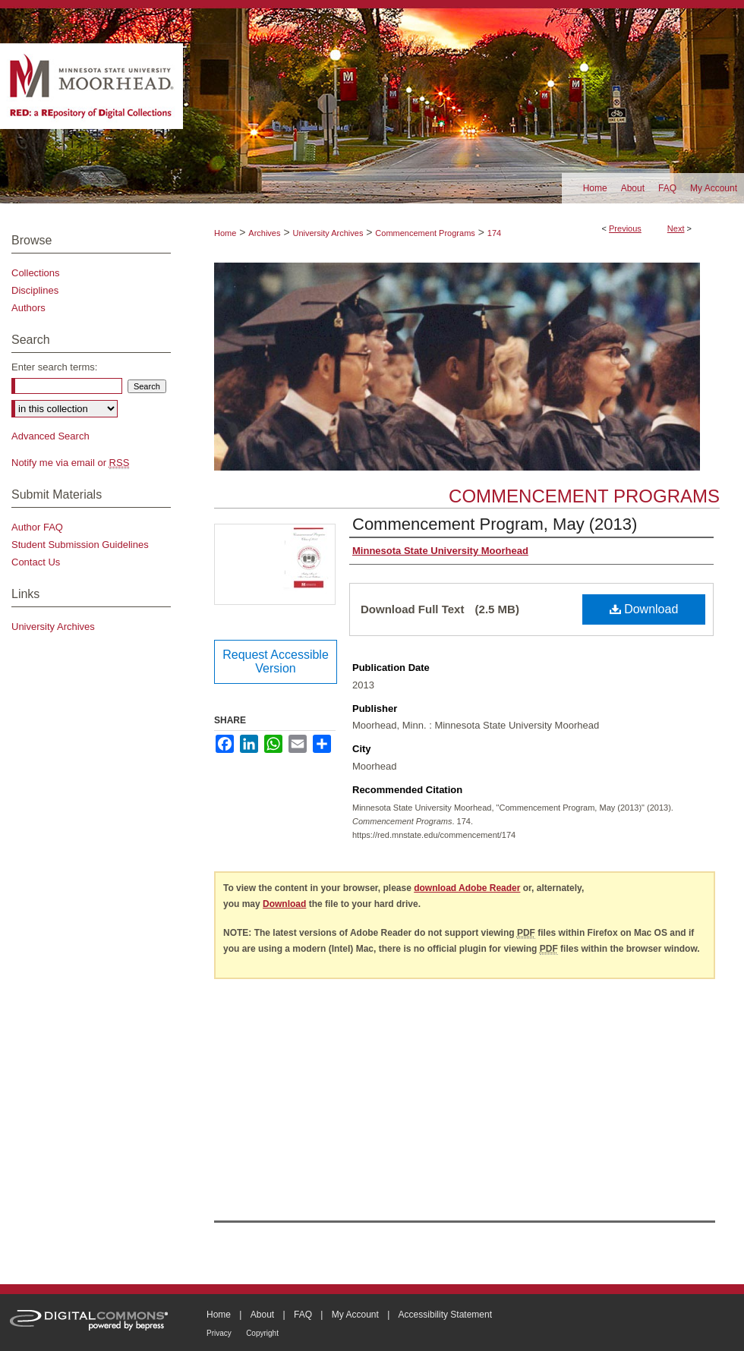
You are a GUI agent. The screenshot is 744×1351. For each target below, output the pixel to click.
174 (494, 233)
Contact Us (35, 562)
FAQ (303, 1314)
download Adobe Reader (467, 888)
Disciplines (34, 290)
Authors (28, 307)
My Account (355, 1314)
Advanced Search (50, 436)
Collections (35, 273)
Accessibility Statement (445, 1314)
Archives (264, 233)
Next (676, 228)
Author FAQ (37, 527)
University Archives (327, 233)
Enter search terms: (54, 367)
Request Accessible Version (275, 661)
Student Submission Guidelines (80, 544)
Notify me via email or (70, 462)
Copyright (262, 1333)
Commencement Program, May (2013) (494, 524)
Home (225, 233)
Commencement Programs (424, 233)
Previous (625, 228)
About (262, 1314)
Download (644, 609)
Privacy (219, 1333)
